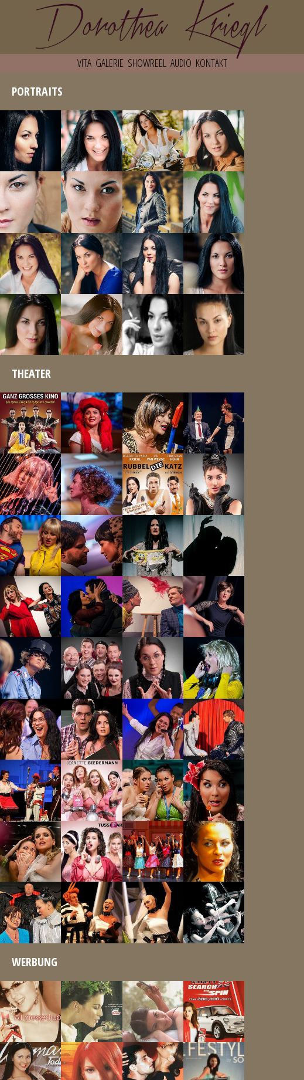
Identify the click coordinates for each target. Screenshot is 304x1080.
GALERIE (109, 63)
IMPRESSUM (152, 1070)
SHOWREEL (147, 63)
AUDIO (181, 63)
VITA (84, 63)
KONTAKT (211, 63)
